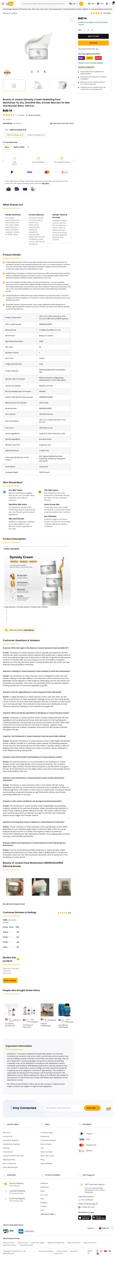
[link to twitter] (45, 72)
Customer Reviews (48, 1140)
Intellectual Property (11, 1144)
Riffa (42, 1191)
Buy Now (45, 183)
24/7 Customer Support (95, 1184)
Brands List (45, 1136)
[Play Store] (99, 1218)
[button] (91, 3)
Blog (42, 1159)
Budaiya (44, 1202)
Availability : (8, 123)
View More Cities (48, 1214)
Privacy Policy (62, 1251)
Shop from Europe (26, 1245)
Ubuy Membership (10, 1167)
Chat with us (29, 630)
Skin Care (35, 9)
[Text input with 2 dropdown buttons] (44, 4)
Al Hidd (43, 1206)
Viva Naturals (69, 1020)
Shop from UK (22, 1243)
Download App (47, 1132)
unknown (16, 1020)
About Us (6, 1132)
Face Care (44, 9)
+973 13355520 (87, 1200)
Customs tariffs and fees (13, 1156)
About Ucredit (46, 1152)
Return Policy (46, 1144)
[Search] (81, 4)
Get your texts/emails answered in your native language (95, 1190)
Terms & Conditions (46, 1251)
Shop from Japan (37, 1243)
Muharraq (45, 1187)
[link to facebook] (38, 72)
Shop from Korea (73, 1243)
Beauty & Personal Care (22, 9)
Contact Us (7, 1136)
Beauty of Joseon (10, 13)
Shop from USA (8, 1243)
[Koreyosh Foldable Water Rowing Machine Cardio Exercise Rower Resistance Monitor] (47, 1010)
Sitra (42, 1199)
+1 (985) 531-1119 (87, 1207)
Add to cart (93, 36)
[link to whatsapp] (32, 72)
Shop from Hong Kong (56, 1243)
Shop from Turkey (9, 1245)
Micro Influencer (9, 1163)
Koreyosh (52, 1020)
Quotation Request (11, 1140)
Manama (44, 1183)
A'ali (42, 1210)
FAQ (42, 1148)
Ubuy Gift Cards (47, 1156)
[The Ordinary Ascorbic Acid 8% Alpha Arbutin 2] (11, 1010)
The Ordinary (34, 1020)
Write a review (10, 980)
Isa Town (44, 1195)
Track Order (8, 1152)
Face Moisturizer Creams (72, 9)
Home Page (7, 9)
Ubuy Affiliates (47, 1163)
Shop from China (89, 1243)
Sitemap (6, 1148)
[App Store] (85, 1218)
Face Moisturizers (55, 9)
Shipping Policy (9, 1159)
